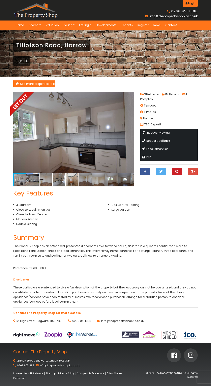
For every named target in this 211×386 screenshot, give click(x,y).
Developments (106, 25)
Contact (171, 25)
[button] (131, 96)
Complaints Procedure (90, 373)
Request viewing (156, 133)
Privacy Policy (66, 373)
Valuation (52, 25)
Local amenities (155, 149)
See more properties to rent (35, 84)
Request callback (156, 141)
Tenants (127, 25)
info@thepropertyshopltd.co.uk (173, 16)
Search (34, 25)
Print (147, 157)
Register (143, 25)
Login (190, 3)
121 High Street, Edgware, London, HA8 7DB (43, 361)
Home (20, 25)
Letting (84, 25)
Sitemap (50, 373)
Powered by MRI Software (28, 373)
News (157, 25)
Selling (68, 25)
